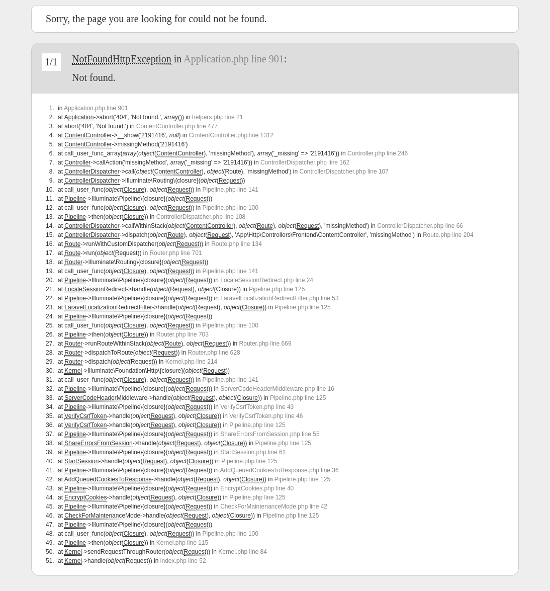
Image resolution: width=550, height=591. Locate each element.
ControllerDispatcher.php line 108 (200, 216)
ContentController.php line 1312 (231, 135)
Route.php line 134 (236, 243)
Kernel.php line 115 (182, 542)
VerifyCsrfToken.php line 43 (257, 406)
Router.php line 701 (175, 253)
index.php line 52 (183, 560)
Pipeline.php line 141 (230, 189)
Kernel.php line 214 (191, 361)
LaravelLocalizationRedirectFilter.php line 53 (279, 298)
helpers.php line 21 (217, 117)
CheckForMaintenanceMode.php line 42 (273, 506)
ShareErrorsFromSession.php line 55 (269, 434)
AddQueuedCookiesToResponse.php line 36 (279, 470)
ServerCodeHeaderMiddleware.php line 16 (277, 388)
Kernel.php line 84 (242, 551)
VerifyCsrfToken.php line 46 (266, 415)
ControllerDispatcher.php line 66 (420, 225)
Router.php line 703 (182, 334)
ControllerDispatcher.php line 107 (344, 171)
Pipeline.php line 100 (230, 207)
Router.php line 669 (265, 343)
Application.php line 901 (234, 58)
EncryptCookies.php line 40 (257, 488)
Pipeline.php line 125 (277, 289)
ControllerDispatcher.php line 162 (304, 162)
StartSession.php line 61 (253, 452)
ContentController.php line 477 (177, 126)
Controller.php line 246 (377, 153)
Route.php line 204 (448, 234)
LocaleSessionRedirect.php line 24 (266, 280)
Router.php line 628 (214, 352)
